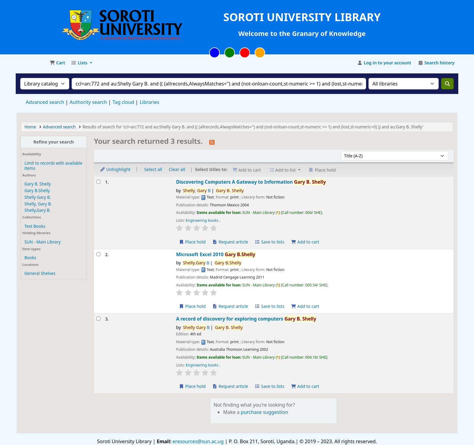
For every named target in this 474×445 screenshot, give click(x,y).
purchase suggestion (264, 412)
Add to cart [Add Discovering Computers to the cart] (305, 242)
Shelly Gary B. (37, 197)
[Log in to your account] (384, 63)
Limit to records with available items (53, 165)
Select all (153, 169)
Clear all (177, 169)
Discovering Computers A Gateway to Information (251, 182)
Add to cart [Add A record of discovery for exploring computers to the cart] (305, 386)
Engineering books (202, 220)
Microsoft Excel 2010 (215, 254)
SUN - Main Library (42, 242)
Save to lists (269, 242)
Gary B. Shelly (37, 184)
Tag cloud (123, 102)
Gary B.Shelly (37, 190)
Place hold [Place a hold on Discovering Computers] (192, 242)
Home (30, 127)
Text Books (34, 226)
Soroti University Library (32, 63)
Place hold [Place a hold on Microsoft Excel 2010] (192, 306)
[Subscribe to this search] (212, 141)
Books (30, 257)
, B (197, 190)
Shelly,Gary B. (37, 210)
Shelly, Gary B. (38, 204)
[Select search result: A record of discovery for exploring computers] (98, 319)
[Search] (447, 83)
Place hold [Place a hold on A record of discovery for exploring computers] (192, 386)
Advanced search (45, 102)
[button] (57, 63)
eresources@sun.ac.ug (197, 441)
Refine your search (53, 142)
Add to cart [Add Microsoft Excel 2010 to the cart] (305, 306)
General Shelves (39, 273)
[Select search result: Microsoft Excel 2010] (98, 254)
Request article (230, 242)
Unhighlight (115, 169)
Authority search (88, 102)
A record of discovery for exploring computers (246, 319)
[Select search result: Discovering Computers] (98, 182)
